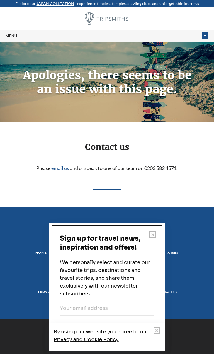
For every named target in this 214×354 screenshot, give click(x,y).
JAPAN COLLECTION (55, 3)
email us (60, 168)
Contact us (167, 292)
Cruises (170, 252)
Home (41, 252)
